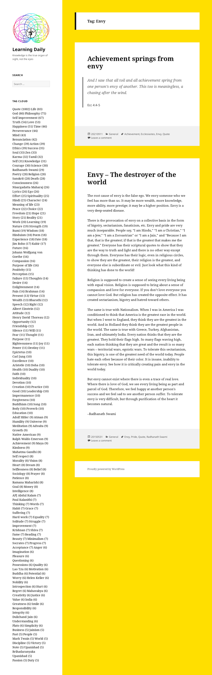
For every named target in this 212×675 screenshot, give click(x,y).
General (113, 134)
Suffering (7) (21, 513)
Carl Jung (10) (22, 356)
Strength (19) (38, 226)
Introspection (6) (24, 586)
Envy (158, 134)
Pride (134, 437)
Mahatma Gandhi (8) (26, 452)
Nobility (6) (20, 582)
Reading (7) (33, 534)
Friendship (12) (23, 326)
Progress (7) (37, 543)
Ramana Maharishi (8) (27, 482)
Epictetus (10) (21, 352)
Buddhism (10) (22, 404)
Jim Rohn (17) (21, 244)
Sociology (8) (21, 474)
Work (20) (19, 222)
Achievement (132, 134)
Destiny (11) (36, 348)
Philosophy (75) (35, 113)
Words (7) (37, 504)
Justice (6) (38, 595)
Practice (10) (40, 387)
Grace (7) (31, 508)
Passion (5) (19, 660)
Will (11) (35, 330)
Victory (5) (38, 643)
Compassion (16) (23, 261)
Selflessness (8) (22, 469)
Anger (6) (40, 547)
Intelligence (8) (22, 491)
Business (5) (20, 630)
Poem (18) (40, 235)
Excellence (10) (23, 361)
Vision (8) (35, 461)
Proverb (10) (35, 408)
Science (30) (39, 165)
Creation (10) (21, 387)
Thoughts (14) (38, 278)
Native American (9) (26, 434)
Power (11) (20, 348)
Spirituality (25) (38, 196)
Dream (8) (33, 465)
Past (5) (17, 634)
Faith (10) (18, 374)
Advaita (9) (40, 426)
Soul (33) (18, 152)
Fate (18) (41, 239)
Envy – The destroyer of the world (131, 178)
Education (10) (22, 413)
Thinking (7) (20, 504)
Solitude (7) (20, 521)
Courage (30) (21, 165)
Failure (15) (20, 278)
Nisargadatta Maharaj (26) (30, 187)
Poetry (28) (20, 174)
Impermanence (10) (26, 395)
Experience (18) (23, 239)
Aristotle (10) (21, 365)
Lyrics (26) (19, 191)
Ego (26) (33, 191)
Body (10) (19, 408)
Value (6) (18, 599)
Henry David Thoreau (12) (30, 317)
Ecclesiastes (148, 134)
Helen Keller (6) (38, 578)
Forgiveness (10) (23, 400)
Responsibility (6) (24, 608)
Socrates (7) (20, 543)
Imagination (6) (23, 552)
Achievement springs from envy (130, 62)
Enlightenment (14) (25, 287)
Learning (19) (36, 222)
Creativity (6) (21, 595)
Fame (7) (18, 534)
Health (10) (20, 369)
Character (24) (37, 200)
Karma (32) (20, 157)
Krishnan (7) (21, 530)
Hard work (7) (22, 517)
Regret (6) (19, 591)
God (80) (18, 113)
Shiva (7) (36, 530)
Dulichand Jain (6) (24, 617)
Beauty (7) (19, 539)
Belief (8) (40, 469)
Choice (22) (35, 209)
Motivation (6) (38, 569)
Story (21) (19, 217)
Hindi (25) (19, 200)
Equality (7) (41, 517)
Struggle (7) (37, 521)
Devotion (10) (21, 382)
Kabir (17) (39, 244)
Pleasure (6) (20, 556)
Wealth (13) (20, 300)
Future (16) (20, 248)
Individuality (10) (24, 378)
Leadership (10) (37, 391)
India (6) (31, 599)
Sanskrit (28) (21, 178)
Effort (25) (19, 196)
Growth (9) (20, 430)
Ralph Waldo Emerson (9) (30, 439)
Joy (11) (44, 343)
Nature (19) (20, 226)
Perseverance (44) (25, 131)
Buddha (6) (20, 573)
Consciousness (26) (25, 183)
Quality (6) (40, 565)
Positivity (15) (21, 270)
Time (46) (40, 126)
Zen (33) (31, 152)
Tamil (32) (36, 157)
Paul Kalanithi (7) (24, 500)
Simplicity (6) (33, 625)
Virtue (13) (37, 296)
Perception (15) (23, 274)
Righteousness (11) (25, 343)
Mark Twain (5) (23, 638)
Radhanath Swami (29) (28, 170)
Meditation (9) (22, 426)
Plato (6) (18, 625)
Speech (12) (20, 304)
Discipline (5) (21, 643)
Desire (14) (20, 283)
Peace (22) (19, 209)
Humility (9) (20, 421)
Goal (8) (17, 487)
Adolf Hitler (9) (22, 417)
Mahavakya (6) (37, 591)
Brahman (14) (35, 291)
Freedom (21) (21, 213)
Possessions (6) (22, 565)
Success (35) (36, 148)
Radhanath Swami (157, 437)
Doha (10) (38, 365)
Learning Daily (28, 49)
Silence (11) (20, 330)
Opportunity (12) (24, 322)
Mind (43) (19, 135)
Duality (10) (37, 369)
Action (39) (37, 144)
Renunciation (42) (24, 139)
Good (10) (19, 391)
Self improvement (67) (28, 118)
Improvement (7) (24, 526)
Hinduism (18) (22, 235)
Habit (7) (18, 508)
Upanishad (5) (34, 647)
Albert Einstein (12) (26, 309)
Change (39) (20, 144)
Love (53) (33, 122)
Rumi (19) (19, 231)
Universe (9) (38, 421)
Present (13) (20, 296)
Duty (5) (33, 660)
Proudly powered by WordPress (105, 469)
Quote (166, 134)
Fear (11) (18, 335)
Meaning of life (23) (26, 204)
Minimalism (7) (37, 539)
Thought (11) (34, 335)
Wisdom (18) (35, 231)
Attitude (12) (21, 313)
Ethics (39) (19, 148)
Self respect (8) (22, 456)
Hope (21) (39, 213)
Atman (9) (41, 417)
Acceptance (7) (22, 547)
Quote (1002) (21, 109)
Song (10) (39, 404)
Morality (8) (20, 461)
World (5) (41, 638)
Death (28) (38, 178)
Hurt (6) (41, 586)
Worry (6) (19, 578)
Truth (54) (19, 122)
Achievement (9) (23, 443)
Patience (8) (20, 478)
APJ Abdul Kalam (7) (26, 495)
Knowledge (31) (35, 161)
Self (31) (18, 161)
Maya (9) (42, 443)
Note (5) (18, 647)
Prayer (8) (38, 474)
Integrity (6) (20, 612)
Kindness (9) (21, 448)
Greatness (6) (21, 604)
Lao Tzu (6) (20, 569)
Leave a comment (101, 138)
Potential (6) (37, 573)
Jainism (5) (36, 630)
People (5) (30, 634)
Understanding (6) (25, 621)
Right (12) (36, 304)
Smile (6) (37, 604)
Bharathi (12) (38, 300)
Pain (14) (18, 291)
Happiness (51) (22, 126)
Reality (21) (34, 217)
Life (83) (36, 109)
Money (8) (31, 487)
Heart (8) (18, 465)
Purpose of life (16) (25, 265)
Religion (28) (37, 174)
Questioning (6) (23, 560)
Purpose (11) (21, 339)
